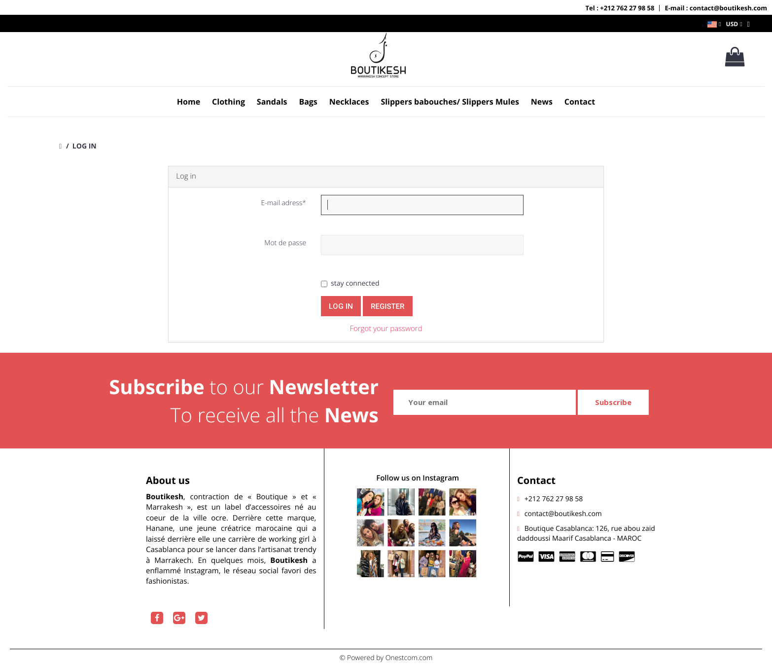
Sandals (272, 101)
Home (188, 101)
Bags (308, 101)
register (388, 306)
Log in (341, 306)
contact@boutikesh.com (563, 514)
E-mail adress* (283, 203)
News (542, 101)
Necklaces (349, 101)
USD (732, 24)
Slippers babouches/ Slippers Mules (450, 101)
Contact (579, 101)
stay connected (350, 283)
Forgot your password (386, 329)
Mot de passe (285, 243)
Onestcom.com (409, 658)
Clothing (228, 101)
